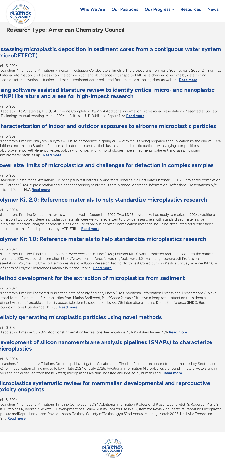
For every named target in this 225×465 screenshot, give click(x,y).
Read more (188, 80)
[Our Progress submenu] (172, 9)
